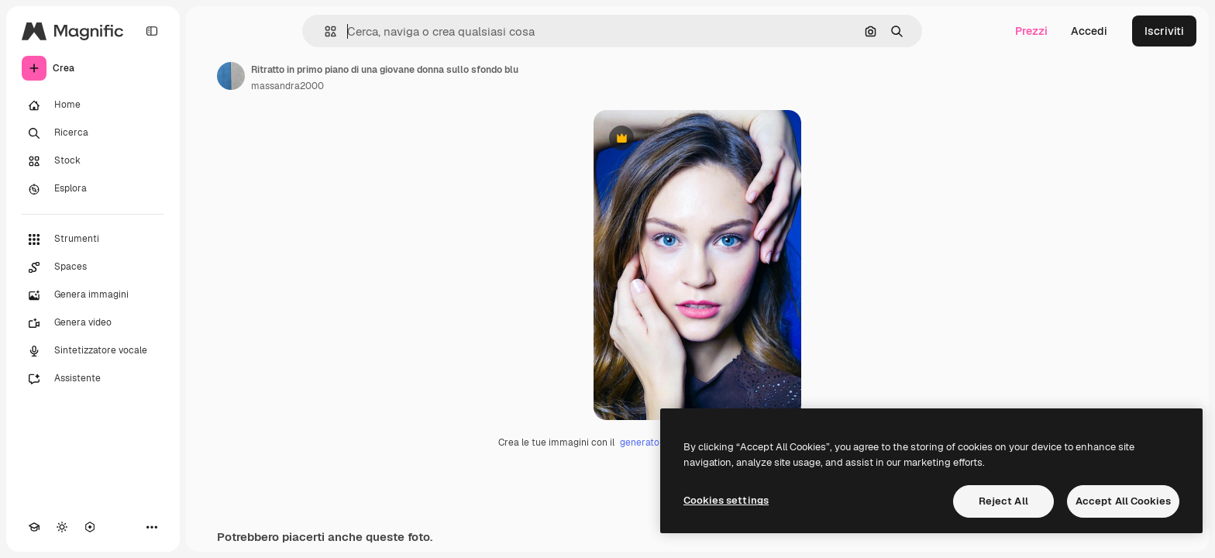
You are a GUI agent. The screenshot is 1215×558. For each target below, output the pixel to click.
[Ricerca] (93, 133)
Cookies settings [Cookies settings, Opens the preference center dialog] (726, 500)
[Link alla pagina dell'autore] (231, 76)
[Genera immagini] (93, 295)
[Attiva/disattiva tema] (62, 527)
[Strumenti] (93, 239)
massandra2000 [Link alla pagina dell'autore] (287, 86)
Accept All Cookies (1123, 501)
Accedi (1089, 31)
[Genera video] (93, 323)
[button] (324, 31)
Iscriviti (1164, 31)
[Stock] (93, 161)
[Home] (93, 105)
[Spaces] (93, 267)
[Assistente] (93, 379)
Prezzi (1031, 31)
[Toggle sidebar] (151, 31)
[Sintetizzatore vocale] (93, 351)
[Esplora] (93, 189)
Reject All (1003, 501)
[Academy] (34, 527)
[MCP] (89, 527)
